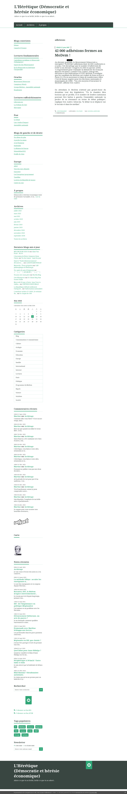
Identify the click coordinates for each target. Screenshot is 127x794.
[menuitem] (19, 24)
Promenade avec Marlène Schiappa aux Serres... (25, 629)
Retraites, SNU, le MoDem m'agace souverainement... (25, 592)
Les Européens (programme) (24, 174)
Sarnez (22, 731)
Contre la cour (19, 183)
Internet (19, 370)
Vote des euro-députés (21, 169)
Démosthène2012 (20, 151)
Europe (18, 359)
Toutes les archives (20, 239)
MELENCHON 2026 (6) (21, 252)
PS (15, 727)
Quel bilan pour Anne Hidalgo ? (27, 650)
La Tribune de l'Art (20, 105)
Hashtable (17, 146)
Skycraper (17, 108)
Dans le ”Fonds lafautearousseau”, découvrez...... (25, 262)
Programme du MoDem (24, 385)
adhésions (96, 111)
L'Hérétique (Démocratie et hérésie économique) (41, 9)
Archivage (29, 416)
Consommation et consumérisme (27, 340)
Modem (90, 111)
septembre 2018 (19, 236)
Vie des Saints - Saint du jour (31, 258)
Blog (17, 336)
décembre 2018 (19, 230)
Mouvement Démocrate (22, 82)
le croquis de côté (26, 293)
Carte (16, 535)
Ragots (18, 389)
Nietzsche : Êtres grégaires (23, 265)
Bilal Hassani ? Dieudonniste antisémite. (26, 674)
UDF (16, 731)
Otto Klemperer (19, 278)
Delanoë (30, 727)
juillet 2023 (18, 211)
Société (18, 400)
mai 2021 (17, 216)
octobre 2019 (18, 219)
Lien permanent (61, 111)
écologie (19, 347)
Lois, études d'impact (21, 122)
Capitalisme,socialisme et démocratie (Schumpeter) (27, 61)
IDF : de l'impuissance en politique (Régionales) (24, 605)
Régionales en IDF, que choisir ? (27, 640)
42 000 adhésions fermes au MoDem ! (78, 52)
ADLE (16, 166)
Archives (30, 25)
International (20, 366)
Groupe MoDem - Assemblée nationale (27, 87)
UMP (36, 731)
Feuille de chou (19, 154)
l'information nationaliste (33, 289)
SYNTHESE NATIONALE (30, 284)
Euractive (17, 172)
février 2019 (18, 225)
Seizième (19, 396)
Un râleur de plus (20, 137)
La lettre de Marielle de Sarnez (24, 180)
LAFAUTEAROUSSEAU (33, 263)
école (30, 731)
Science (18, 393)
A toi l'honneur (19, 143)
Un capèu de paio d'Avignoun (24, 270)
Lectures (19, 374)
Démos (16, 45)
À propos (42, 25)
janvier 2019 (18, 227)
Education (19, 355)
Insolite (18, 362)
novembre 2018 (19, 233)
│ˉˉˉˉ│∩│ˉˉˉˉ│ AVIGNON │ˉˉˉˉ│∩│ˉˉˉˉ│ (27, 272)
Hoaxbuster (18, 90)
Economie (19, 351)
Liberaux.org (18, 102)
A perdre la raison (20, 140)
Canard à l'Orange (20, 48)
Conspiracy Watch (20, 84)
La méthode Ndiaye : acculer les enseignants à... (27, 580)
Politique (19, 381)
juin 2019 (17, 222)
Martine (17, 416)
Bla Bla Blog (37, 275)
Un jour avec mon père (22, 275)
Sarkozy (25, 735)
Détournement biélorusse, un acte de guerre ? (26, 617)
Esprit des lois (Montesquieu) (24, 65)
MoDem (22, 727)
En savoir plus (93, 792)
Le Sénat (17, 120)
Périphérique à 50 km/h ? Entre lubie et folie (27, 661)
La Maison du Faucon (21, 148)
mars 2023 (17, 214)
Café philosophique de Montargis (26, 266)
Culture (18, 344)
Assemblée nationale (21, 125)
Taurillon (17, 177)
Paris (17, 377)
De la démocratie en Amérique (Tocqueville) (24, 68)
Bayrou (39, 727)
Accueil (19, 25)
